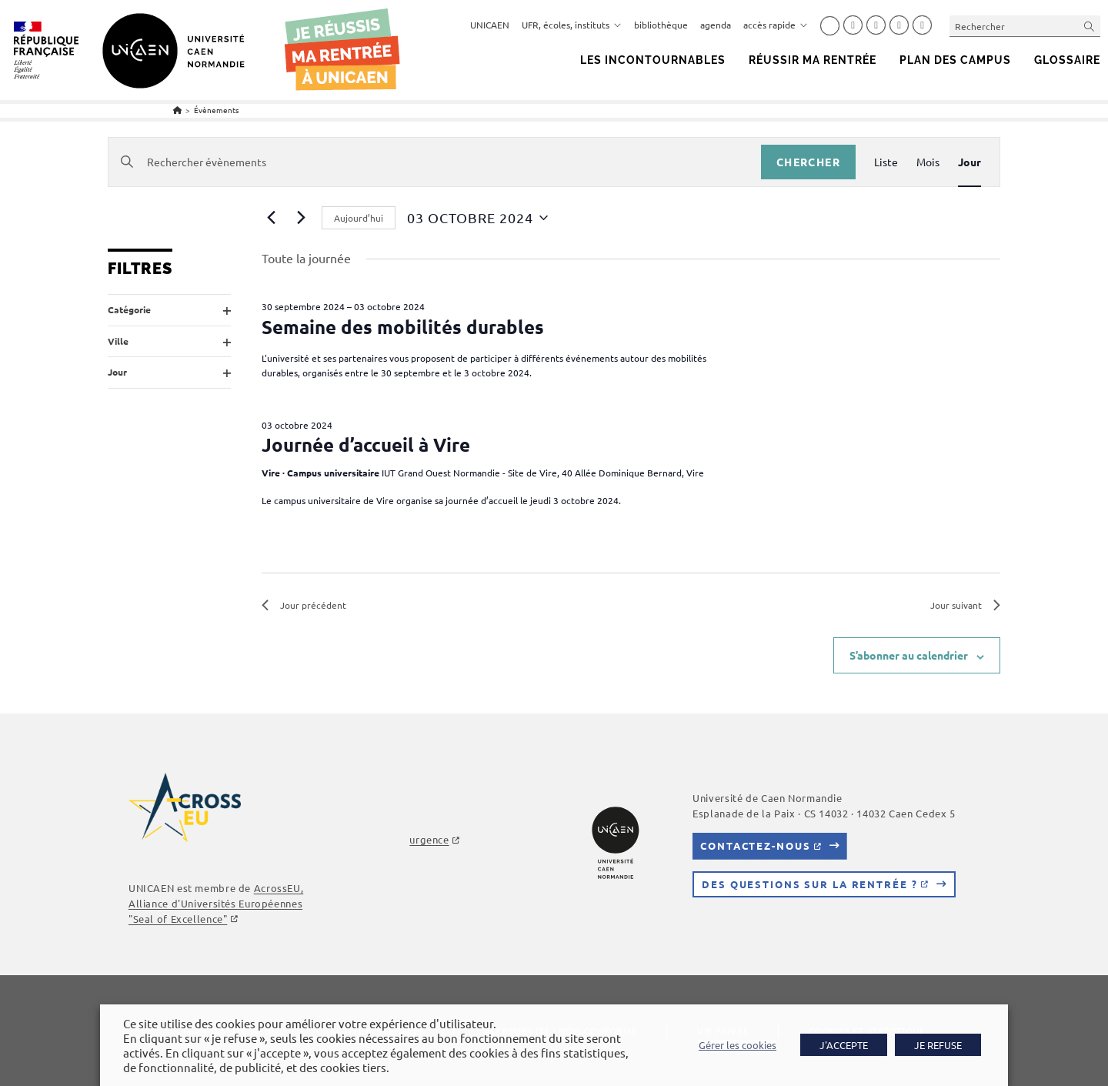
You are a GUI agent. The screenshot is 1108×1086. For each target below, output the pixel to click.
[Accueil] (177, 109)
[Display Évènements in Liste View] (886, 162)
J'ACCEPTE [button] (843, 1044)
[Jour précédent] (271, 218)
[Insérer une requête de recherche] (1024, 25)
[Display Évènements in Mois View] (927, 162)
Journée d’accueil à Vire (366, 444)
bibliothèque (661, 24)
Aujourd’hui (358, 218)
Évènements (216, 109)
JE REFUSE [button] (938, 1044)
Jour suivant (965, 605)
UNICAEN (489, 24)
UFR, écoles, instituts (572, 24)
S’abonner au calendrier (908, 656)
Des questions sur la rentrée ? (809, 884)
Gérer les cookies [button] (738, 1045)
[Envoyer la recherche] (1089, 25)
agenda (715, 24)
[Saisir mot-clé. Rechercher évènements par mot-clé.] (434, 162)
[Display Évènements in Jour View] (969, 162)
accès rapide (775, 24)
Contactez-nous (755, 846)
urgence (429, 840)
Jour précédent (304, 605)
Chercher (808, 162)
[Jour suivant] (301, 218)
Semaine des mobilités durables (403, 327)
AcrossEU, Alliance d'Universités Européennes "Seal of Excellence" (215, 903)
